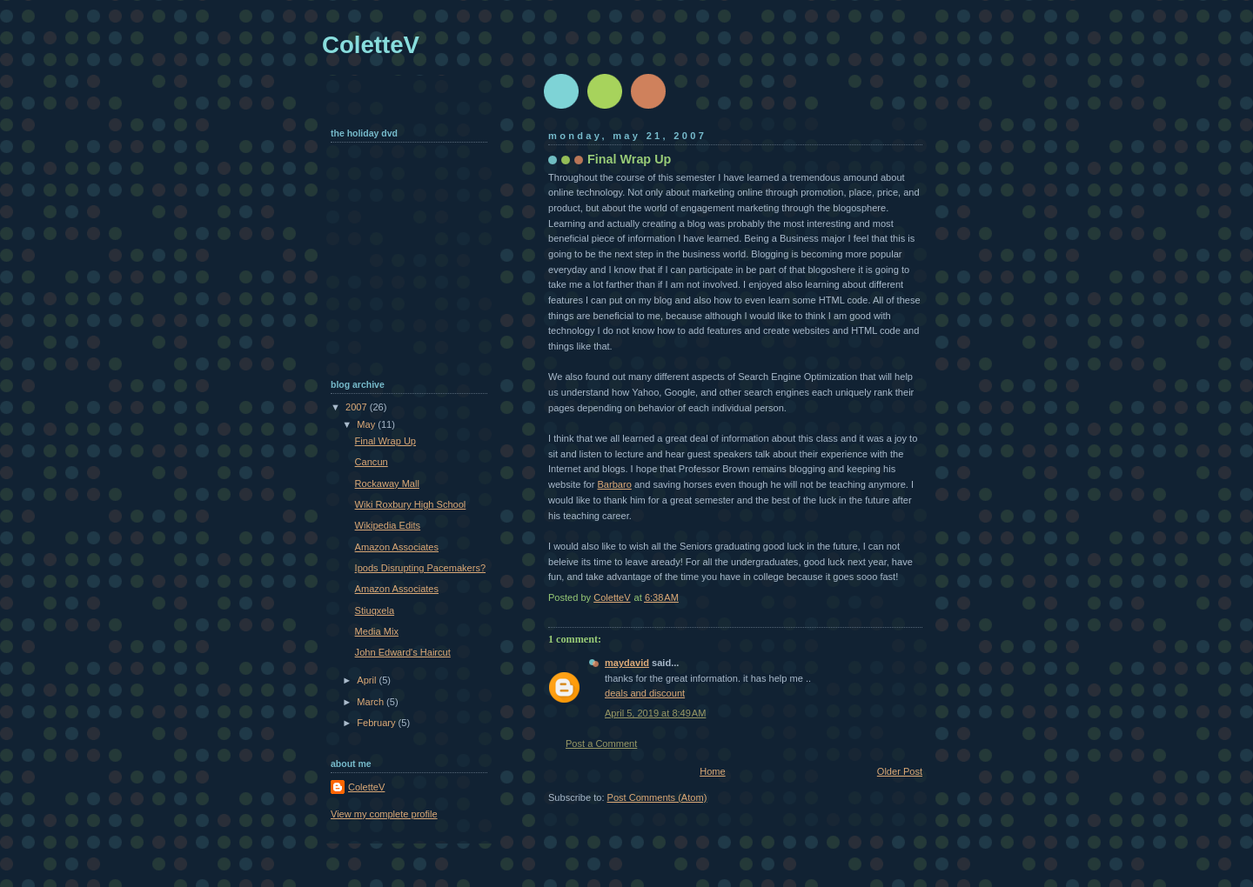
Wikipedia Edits (388, 525)
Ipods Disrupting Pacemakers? (420, 568)
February (377, 722)
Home (712, 771)
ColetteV (370, 44)
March (371, 702)
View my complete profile (384, 814)
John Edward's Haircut (403, 652)
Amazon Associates (397, 547)
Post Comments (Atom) (657, 797)
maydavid (627, 662)
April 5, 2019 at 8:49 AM (655, 713)
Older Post (899, 771)
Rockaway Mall (387, 483)
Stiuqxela (374, 610)
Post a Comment (601, 743)
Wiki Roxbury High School (410, 504)
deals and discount (645, 693)
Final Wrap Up (385, 441)
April (368, 680)
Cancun (371, 462)
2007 (357, 407)
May (367, 424)
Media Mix (377, 631)
